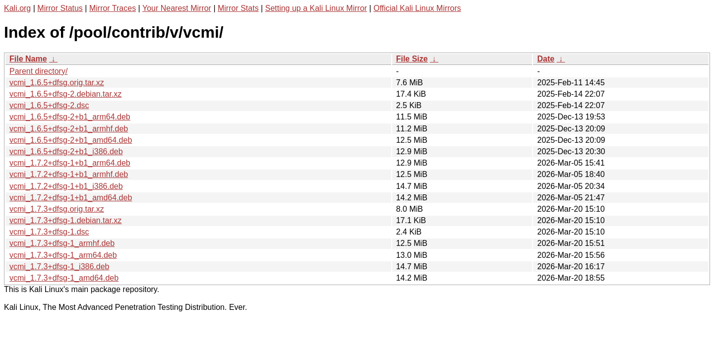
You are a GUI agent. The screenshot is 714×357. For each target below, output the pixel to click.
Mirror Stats (238, 8)
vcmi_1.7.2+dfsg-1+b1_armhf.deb (68, 174)
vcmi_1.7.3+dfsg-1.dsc (49, 232)
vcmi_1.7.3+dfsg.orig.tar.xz (56, 209)
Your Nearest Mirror (176, 8)
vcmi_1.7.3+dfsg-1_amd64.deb (64, 278)
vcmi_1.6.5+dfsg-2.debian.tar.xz (65, 94)
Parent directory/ (38, 71)
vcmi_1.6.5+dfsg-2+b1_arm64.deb (69, 117)
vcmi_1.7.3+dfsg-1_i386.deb (59, 266)
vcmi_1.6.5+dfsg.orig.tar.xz (56, 82)
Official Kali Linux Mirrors (417, 8)
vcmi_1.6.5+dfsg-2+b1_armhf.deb (68, 128)
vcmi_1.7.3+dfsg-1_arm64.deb (63, 255)
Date (545, 59)
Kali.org (17, 8)
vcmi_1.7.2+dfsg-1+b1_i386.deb (66, 186)
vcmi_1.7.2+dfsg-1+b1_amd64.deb (70, 197)
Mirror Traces (112, 8)
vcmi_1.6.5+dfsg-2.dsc (49, 105)
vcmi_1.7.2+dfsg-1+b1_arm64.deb (69, 163)
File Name (28, 59)
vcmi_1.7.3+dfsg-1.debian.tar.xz (65, 220)
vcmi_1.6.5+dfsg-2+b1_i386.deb (66, 151)
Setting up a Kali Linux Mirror (316, 8)
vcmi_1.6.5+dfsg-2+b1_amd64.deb (70, 140)
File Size (412, 59)
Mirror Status (60, 8)
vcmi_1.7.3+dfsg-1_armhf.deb (62, 243)
